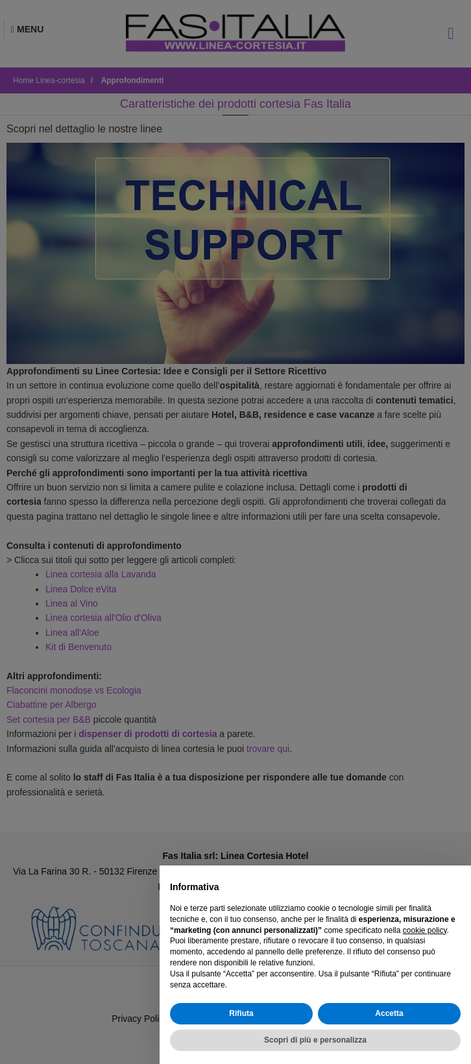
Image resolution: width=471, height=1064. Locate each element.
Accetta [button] (389, 1013)
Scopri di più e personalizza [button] (315, 1040)
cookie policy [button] (425, 930)
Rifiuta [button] (241, 1013)
